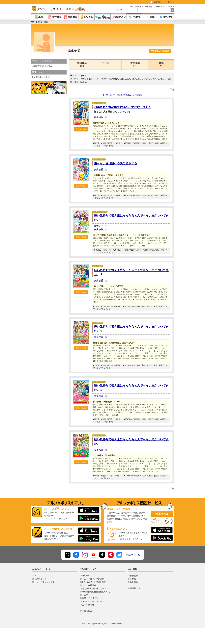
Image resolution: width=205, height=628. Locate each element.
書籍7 (161, 64)
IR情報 (133, 579)
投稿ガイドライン (90, 598)
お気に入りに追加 (160, 51)
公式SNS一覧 (134, 555)
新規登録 (157, 2)
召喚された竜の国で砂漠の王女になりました (122, 107)
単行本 (112, 95)
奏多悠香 (39, 22)
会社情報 (134, 575)
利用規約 (86, 575)
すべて (105, 95)
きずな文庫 (137, 95)
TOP (32, 22)
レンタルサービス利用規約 (94, 582)
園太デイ (98, 226)
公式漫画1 (135, 64)
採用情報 (134, 582)
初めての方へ (88, 611)
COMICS (127, 95)
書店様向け (135, 588)
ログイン (170, 2)
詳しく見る (81, 129)
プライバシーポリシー (92, 601)
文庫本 (119, 95)
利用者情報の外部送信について (96, 592)
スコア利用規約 (89, 585)
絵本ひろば (161, 513)
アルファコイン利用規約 (93, 579)
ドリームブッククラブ (44, 582)
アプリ (37, 575)
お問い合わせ (88, 604)
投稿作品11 (82, 64)
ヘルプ (85, 595)
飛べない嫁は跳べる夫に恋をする (115, 163)
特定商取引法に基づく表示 (94, 588)
